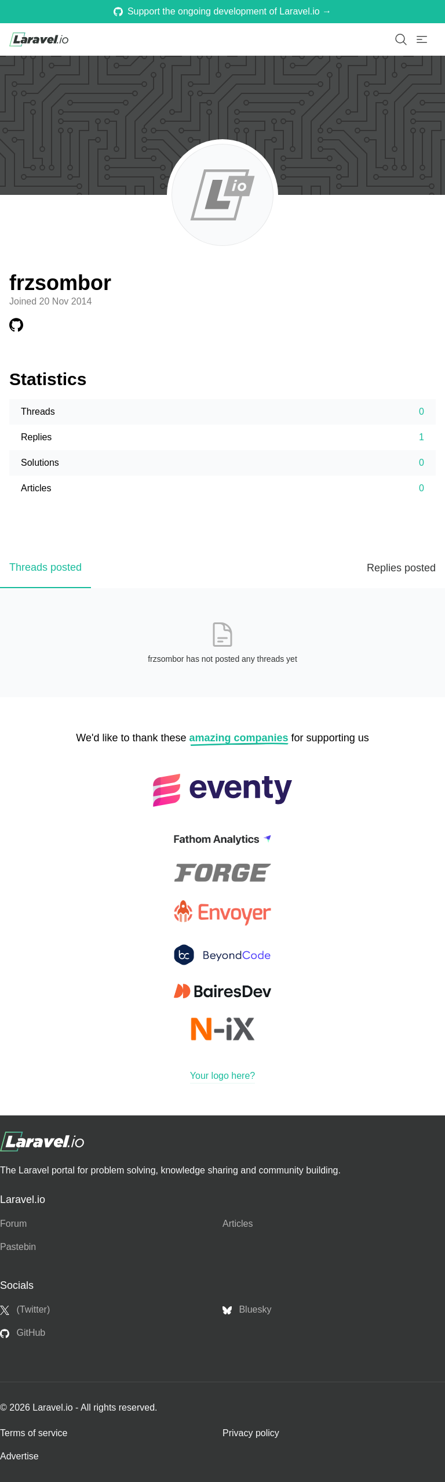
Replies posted (401, 568)
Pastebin (18, 1247)
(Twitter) (25, 1310)
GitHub (22, 1333)
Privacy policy (250, 1433)
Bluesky (246, 1310)
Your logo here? (222, 1076)
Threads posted (45, 567)
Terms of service (33, 1433)
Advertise (19, 1456)
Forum (13, 1224)
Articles (237, 1224)
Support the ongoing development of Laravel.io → (222, 11)
